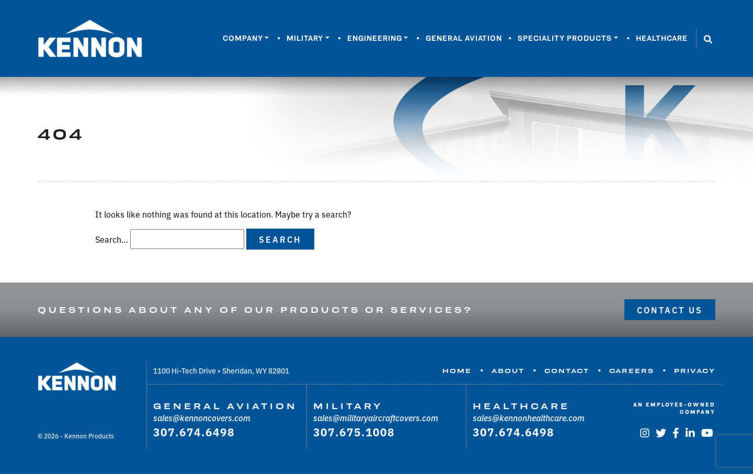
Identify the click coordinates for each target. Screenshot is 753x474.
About (508, 371)
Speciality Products (565, 38)
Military (305, 38)
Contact (566, 371)
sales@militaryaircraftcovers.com (375, 417)
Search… (111, 239)
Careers (631, 371)
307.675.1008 (354, 431)
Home (457, 371)
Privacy (694, 371)
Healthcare (662, 38)
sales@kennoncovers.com (201, 417)
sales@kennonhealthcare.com (529, 417)
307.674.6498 (194, 431)
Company (243, 38)
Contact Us (670, 309)
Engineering (374, 38)
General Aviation (464, 38)
